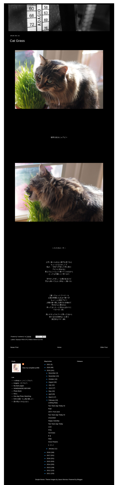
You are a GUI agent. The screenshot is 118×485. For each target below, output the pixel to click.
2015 (49, 461)
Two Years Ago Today (55, 424)
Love (49, 427)
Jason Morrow (63, 479)
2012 (49, 470)
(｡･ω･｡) (50, 445)
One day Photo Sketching (22, 396)
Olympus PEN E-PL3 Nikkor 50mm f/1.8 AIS (29, 339)
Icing (49, 430)
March (51, 397)
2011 (49, 473)
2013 (49, 467)
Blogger (79, 479)
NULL (16, 394)
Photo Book (17, 391)
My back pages (19, 386)
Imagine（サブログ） (21, 383)
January (52, 449)
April (50, 394)
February (52, 400)
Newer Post (14, 347)
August (51, 382)
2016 (49, 458)
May (50, 391)
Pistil (49, 409)
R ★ (49, 436)
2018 (49, 452)
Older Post (104, 347)
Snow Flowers (53, 442)
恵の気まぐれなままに (21, 401)
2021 (49, 364)
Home (59, 347)
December (52, 373)
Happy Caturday (53, 421)
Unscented (52, 418)
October (52, 379)
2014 (49, 464)
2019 (49, 370)
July (50, 385)
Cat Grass (51, 433)
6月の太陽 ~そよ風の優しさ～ (24, 399)
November (52, 376)
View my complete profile (30, 368)
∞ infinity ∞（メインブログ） (23, 380)
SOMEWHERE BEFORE (22, 388)
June (50, 388)
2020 (49, 367)
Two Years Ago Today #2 (56, 406)
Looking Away (53, 403)
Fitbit (49, 439)
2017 (49, 455)
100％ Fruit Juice (54, 412)
